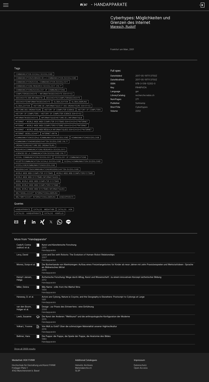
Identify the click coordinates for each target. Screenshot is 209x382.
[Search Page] (103, 5)
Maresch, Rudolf (123, 26)
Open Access (141, 367)
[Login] (202, 7)
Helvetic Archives (84, 365)
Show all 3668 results (24, 348)
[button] (5, 5)
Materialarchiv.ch (83, 367)
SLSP (77, 370)
